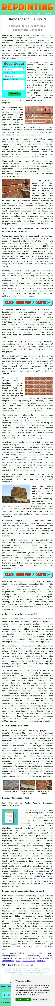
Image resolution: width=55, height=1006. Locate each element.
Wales (49, 956)
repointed (42, 291)
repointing (48, 50)
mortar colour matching (25, 736)
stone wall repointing (40, 851)
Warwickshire (46, 958)
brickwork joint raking (31, 874)
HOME (19, 13)
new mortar (34, 430)
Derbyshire (7, 958)
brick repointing (31, 169)
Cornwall (41, 961)
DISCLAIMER (48, 13)
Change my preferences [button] (40, 999)
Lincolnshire (28, 961)
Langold (49, 582)
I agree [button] (19, 999)
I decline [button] (26, 999)
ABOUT (32, 13)
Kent (18, 961)
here (14, 944)
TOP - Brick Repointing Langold (17, 965)
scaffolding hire (43, 876)
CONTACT (39, 13)
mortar (30, 88)
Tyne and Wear (41, 953)
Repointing (7, 236)
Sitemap (3, 986)
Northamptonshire (10, 956)
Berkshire (19, 958)
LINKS (25, 13)
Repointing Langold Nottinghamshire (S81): (25, 35)
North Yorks (31, 958)
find (10, 896)
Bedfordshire (8, 961)
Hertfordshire (32, 956)
